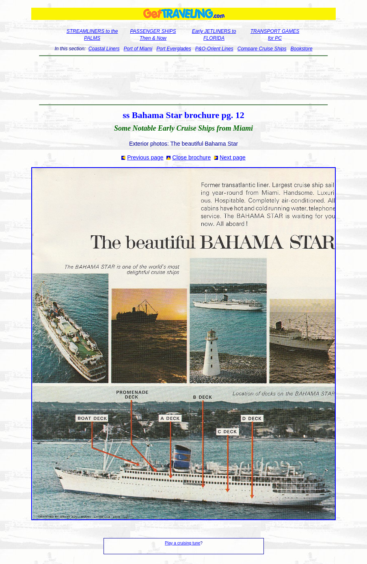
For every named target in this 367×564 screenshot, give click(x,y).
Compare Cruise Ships (262, 49)
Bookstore (302, 49)
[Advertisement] (183, 80)
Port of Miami (138, 49)
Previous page (145, 157)
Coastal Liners (104, 49)
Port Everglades (173, 49)
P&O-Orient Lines (214, 49)
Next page (233, 157)
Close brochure (191, 157)
